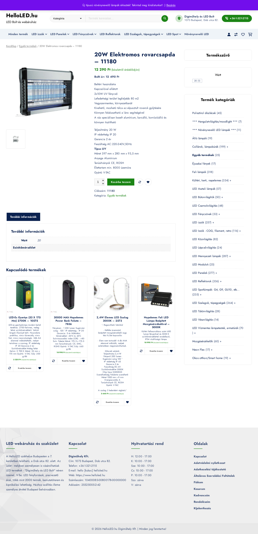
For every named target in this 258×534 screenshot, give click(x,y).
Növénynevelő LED (196, 34)
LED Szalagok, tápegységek (142, 34)
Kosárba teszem (121, 182)
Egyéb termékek (28, 46)
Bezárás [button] (171, 5)
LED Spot (172, 34)
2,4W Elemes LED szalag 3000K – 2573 (112, 319)
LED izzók (38, 34)
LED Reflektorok (110, 34)
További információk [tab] (23, 217)
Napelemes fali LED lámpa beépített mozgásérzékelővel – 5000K (156, 322)
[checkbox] (197, 81)
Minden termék (18, 34)
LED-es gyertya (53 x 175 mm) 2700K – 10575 (25, 319)
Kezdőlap (11, 46)
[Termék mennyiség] (99, 182)
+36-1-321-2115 (237, 18)
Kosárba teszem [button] (24, 368)
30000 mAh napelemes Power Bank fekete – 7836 (68, 321)
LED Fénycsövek (83, 34)
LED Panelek (58, 34)
